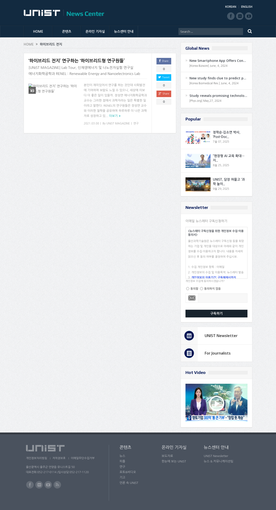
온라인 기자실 (95, 31)
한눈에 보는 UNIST (174, 461)
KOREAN (230, 7)
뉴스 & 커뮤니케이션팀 (218, 461)
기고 (122, 477)
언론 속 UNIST (129, 482)
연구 (136, 123)
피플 (122, 461)
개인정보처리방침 (36, 458)
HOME (38, 31)
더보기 (113, 115)
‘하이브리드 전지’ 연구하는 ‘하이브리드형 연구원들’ (76, 61)
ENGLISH (246, 7)
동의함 (194, 288)
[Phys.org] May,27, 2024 (205, 100)
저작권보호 (59, 458)
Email (192, 298)
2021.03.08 (91, 123)
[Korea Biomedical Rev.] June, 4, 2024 (214, 83)
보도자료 (167, 455)
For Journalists (218, 353)
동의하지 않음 (212, 288)
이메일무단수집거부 (84, 458)
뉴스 (122, 455)
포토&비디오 (128, 472)
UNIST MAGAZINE (118, 123)
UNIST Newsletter (221, 335)
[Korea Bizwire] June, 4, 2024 (208, 65)
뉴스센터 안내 (124, 31)
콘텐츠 (66, 31)
